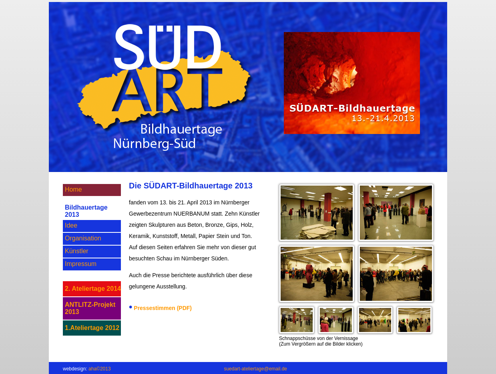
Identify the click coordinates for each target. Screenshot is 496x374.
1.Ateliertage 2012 (92, 327)
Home (73, 189)
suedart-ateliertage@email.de (255, 369)
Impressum (80, 263)
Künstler (76, 251)
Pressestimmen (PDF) (163, 308)
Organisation (83, 238)
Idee (71, 225)
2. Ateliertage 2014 (93, 288)
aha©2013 (99, 369)
